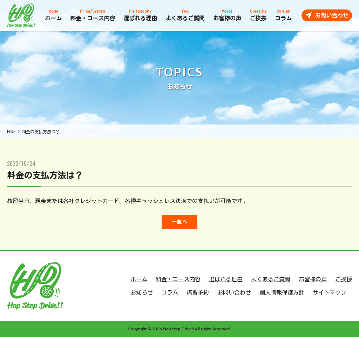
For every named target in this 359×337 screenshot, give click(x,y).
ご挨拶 (343, 279)
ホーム (138, 279)
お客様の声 (313, 279)
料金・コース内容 (178, 279)
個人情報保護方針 (281, 292)
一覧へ (179, 222)
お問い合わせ (234, 292)
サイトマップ (329, 292)
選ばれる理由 (226, 279)
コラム (169, 292)
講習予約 (198, 292)
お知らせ (141, 292)
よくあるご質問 (270, 279)
